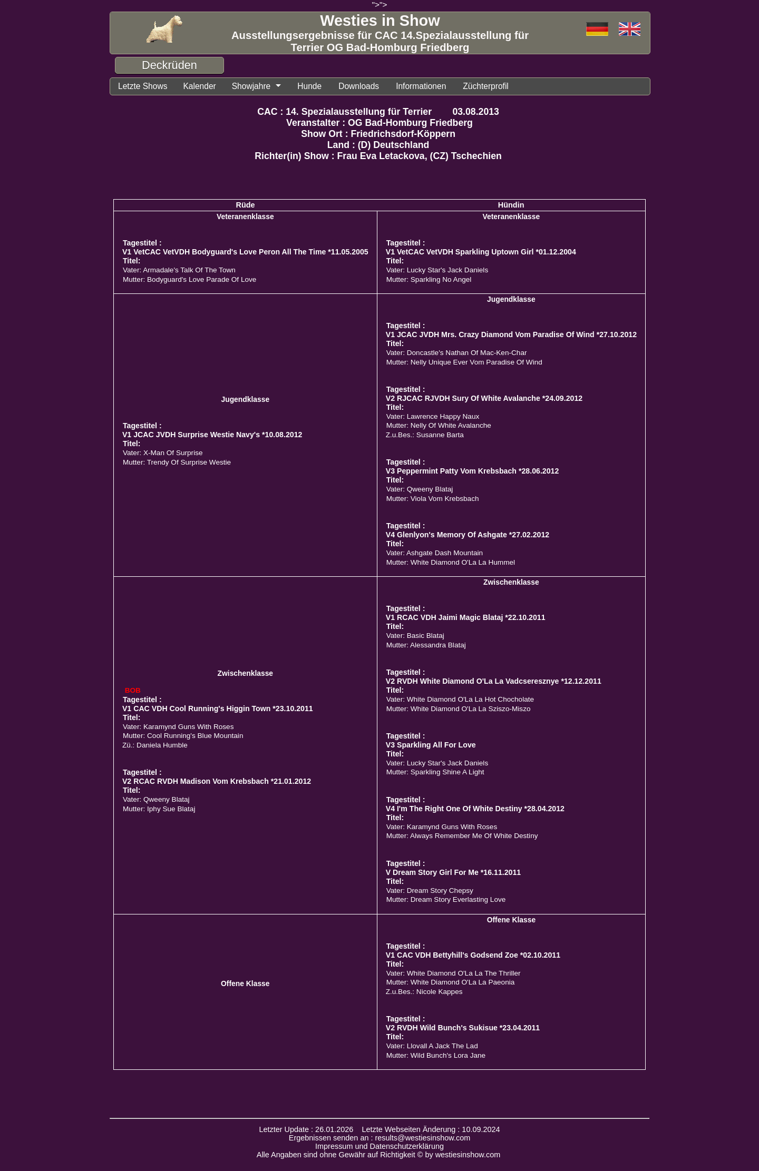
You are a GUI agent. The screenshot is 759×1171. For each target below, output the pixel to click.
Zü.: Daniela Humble (155, 745)
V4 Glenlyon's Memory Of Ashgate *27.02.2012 (467, 534)
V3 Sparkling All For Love (431, 745)
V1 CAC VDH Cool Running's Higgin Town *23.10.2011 (217, 708)
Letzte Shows (142, 86)
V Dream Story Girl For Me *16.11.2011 (453, 872)
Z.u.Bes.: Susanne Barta (425, 435)
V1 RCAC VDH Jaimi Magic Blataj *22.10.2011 (466, 617)
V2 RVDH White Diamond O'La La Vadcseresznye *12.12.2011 (493, 681)
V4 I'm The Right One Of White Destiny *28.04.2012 (475, 808)
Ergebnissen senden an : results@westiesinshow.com (380, 1138)
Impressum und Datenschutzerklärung (379, 1146)
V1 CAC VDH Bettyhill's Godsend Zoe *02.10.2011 (473, 955)
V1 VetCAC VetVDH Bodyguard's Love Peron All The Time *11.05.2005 (245, 252)
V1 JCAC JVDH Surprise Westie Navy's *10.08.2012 (212, 434)
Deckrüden (169, 65)
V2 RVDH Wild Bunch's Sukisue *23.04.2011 (463, 1028)
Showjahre (251, 86)
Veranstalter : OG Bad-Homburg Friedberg (379, 122)
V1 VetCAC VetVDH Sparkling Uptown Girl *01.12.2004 (481, 252)
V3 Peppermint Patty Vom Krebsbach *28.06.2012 (472, 471)
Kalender (199, 86)
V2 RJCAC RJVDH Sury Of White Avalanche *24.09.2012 (484, 398)
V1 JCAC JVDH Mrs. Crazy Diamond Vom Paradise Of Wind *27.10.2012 (511, 334)
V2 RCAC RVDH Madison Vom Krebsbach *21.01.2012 (216, 781)
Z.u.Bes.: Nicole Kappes (424, 992)
